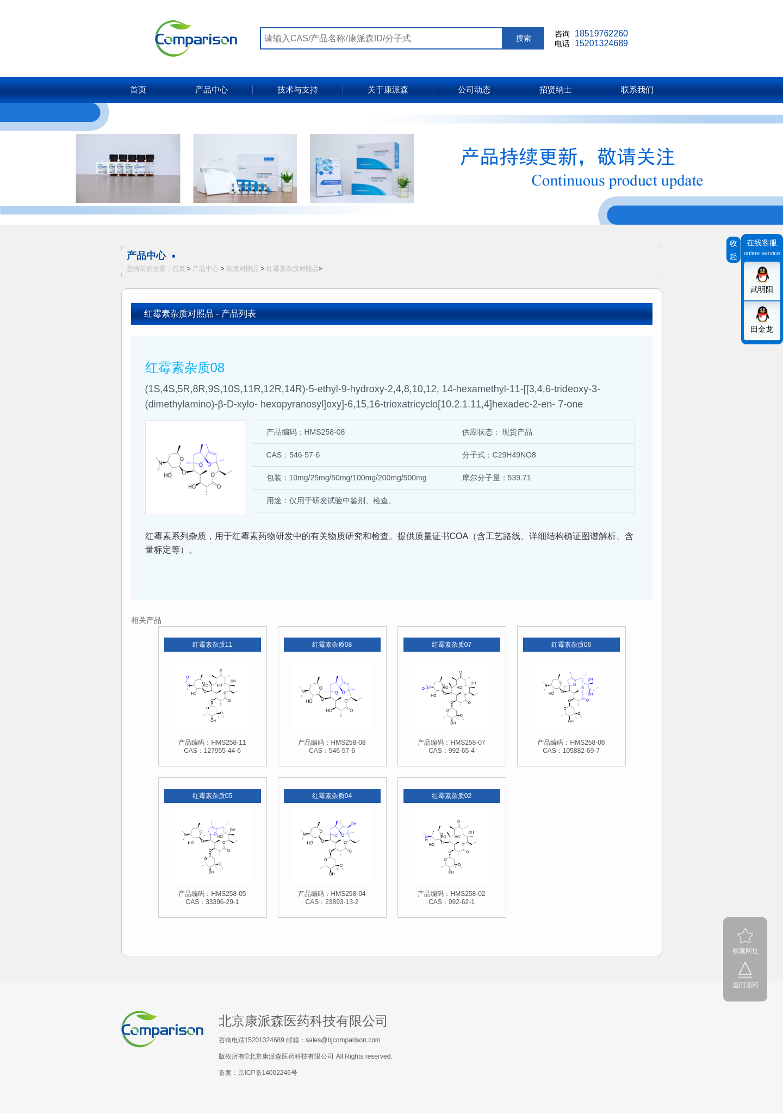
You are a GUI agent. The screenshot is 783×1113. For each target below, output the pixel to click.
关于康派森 (388, 89)
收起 (733, 250)
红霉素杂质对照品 (292, 269)
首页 (138, 89)
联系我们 (637, 89)
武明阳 (761, 289)
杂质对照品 (242, 269)
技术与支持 (297, 89)
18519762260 (601, 33)
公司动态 (474, 89)
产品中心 (211, 89)
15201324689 (601, 43)
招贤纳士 (555, 89)
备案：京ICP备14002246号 (258, 1073)
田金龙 (761, 329)
